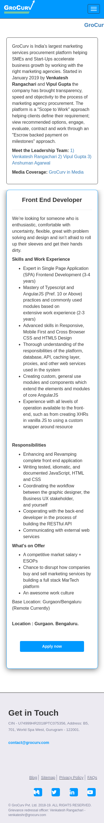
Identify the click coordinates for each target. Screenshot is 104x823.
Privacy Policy (71, 777)
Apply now (52, 646)
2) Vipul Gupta (72, 156)
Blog (33, 777)
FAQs (92, 777)
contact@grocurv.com (28, 742)
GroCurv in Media (66, 172)
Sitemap (48, 777)
